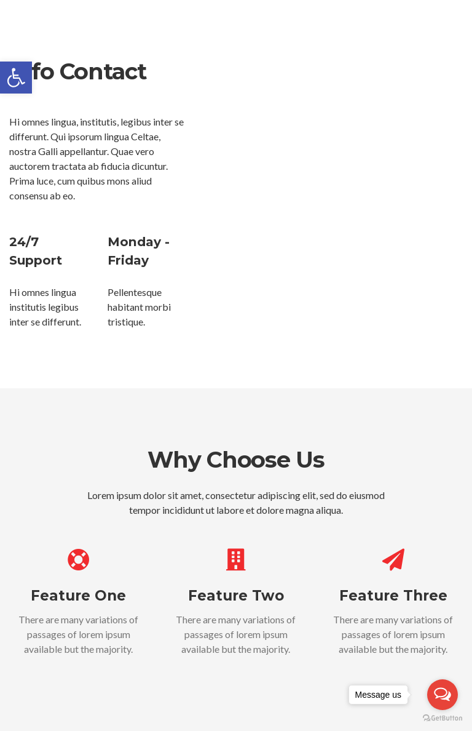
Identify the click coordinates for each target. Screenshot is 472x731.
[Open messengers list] (442, 694)
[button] (16, 78)
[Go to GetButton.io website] (442, 718)
